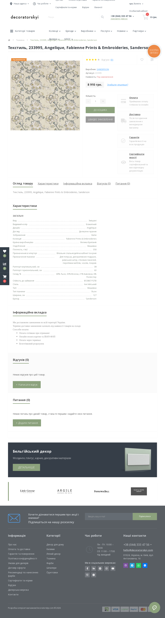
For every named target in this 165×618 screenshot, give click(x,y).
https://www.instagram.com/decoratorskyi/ (106, 568)
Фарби (50, 563)
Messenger (145, 565)
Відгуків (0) (104, 183)
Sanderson (103, 69)
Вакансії (98, 7)
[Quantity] (95, 101)
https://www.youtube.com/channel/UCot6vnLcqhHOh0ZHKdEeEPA (113, 568)
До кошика (100, 110)
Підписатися (145, 516)
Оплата (133, 97)
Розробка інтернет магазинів (22, 608)
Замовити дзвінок (119, 18)
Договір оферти (16, 567)
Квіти (93, 235)
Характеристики (48, 183)
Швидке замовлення (100, 119)
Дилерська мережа (18, 589)
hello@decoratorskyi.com (138, 550)
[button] (4, 279)
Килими (50, 549)
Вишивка (91, 245)
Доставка (134, 114)
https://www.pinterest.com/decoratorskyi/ (100, 568)
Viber (126, 565)
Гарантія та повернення (21, 553)
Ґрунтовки (52, 572)
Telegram (132, 565)
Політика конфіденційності (22, 558)
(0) (112, 59)
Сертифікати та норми (66, 7)
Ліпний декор (53, 553)
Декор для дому (55, 544)
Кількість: (91, 95)
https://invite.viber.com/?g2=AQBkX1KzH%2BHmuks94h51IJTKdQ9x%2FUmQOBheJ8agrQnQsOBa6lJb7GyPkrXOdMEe (87, 575)
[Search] (102, 17)
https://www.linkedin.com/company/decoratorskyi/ (94, 568)
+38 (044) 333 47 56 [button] (138, 544)
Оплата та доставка (19, 549)
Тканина (50, 558)
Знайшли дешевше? (117, 84)
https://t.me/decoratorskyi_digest (94, 575)
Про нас (12, 544)
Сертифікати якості (136, 156)
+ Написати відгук (26, 384)
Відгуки (85, 7)
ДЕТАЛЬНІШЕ (26, 467)
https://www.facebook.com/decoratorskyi (87, 568)
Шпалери (51, 567)
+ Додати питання (27, 423)
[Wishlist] (142, 59)
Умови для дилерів (18, 563)
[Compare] (152, 59)
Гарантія (134, 137)
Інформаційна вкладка (77, 183)
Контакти (13, 594)
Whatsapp (139, 565)
